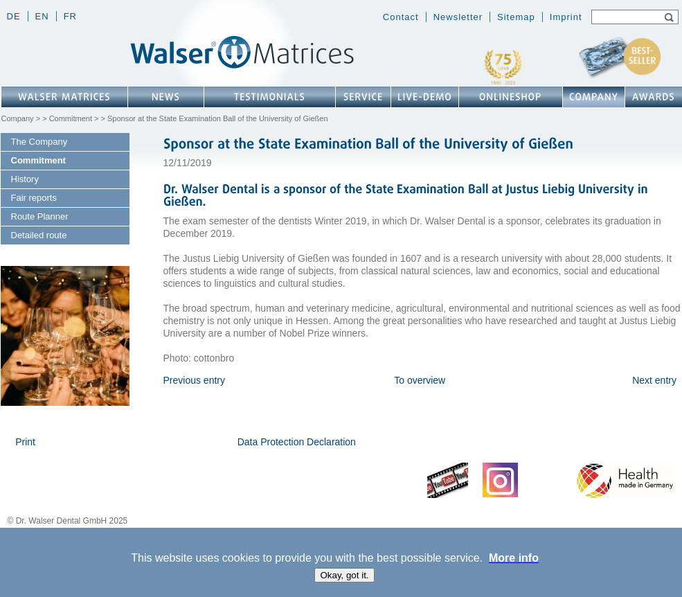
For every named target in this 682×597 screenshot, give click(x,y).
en (42, 16)
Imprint (566, 17)
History (25, 179)
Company (17, 118)
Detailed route (39, 235)
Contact (401, 17)
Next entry (654, 380)
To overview (419, 380)
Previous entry (194, 380)
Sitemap (516, 17)
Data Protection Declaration (296, 441)
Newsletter (458, 17)
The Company (39, 141)
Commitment (70, 118)
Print (25, 441)
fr (70, 16)
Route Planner (40, 216)
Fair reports (34, 198)
